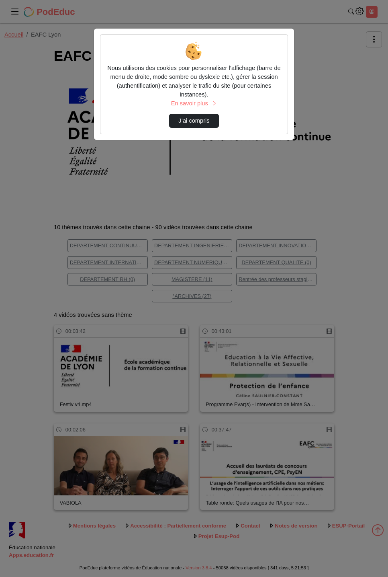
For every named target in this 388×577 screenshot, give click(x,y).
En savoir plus (194, 103)
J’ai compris (193, 120)
